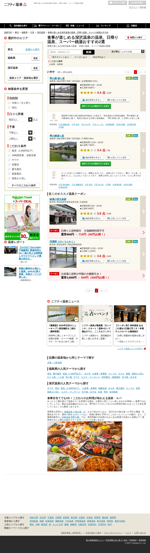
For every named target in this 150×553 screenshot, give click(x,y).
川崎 (37, 524)
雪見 (106, 392)
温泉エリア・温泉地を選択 (23, 78)
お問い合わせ (140, 533)
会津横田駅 (109, 124)
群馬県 (66, 517)
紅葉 (100, 392)
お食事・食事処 (99, 373)
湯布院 (110, 521)
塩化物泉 (113, 392)
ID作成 (143, 7)
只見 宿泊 (75, 124)
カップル (112, 373)
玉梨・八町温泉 (54, 362)
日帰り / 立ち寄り (21, 103)
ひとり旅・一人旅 (55, 377)
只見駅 (61, 127)
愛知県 (105, 517)
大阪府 (82, 517)
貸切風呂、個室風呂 (111, 377)
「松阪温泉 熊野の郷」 (70, 417)
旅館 (128, 373)
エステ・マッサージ (90, 377)
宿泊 (49, 373)
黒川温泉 (101, 521)
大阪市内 (82, 524)
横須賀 (44, 524)
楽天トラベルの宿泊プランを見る (95, 106)
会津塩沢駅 (63, 187)
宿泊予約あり (99, 57)
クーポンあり (81, 57)
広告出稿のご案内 (93, 533)
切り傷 (69, 377)
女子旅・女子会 (129, 377)
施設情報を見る (92, 100)
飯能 (66, 524)
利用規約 (133, 540)
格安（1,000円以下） (73, 373)
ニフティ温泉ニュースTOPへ (130, 349)
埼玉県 (43, 517)
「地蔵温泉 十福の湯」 (73, 412)
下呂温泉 (69, 521)
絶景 (138, 388)
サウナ (76, 377)
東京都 (74, 517)
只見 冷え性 (85, 124)
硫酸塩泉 (102, 388)
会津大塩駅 (120, 124)
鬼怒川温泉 (120, 521)
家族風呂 (16, 173)
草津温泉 (34, 521)
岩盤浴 (15, 164)
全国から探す (32, 49)
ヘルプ (128, 533)
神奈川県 (34, 517)
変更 (35, 58)
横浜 (32, 524)
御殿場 (73, 524)
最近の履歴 (137, 3)
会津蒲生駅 (117, 185)
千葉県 (50, 517)
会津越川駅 (131, 124)
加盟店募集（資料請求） (71, 533)
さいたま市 (57, 524)
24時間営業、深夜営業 (24, 155)
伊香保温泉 (80, 521)
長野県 (97, 517)
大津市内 (102, 524)
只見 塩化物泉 (64, 185)
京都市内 (92, 524)
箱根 (42, 521)
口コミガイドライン (113, 533)
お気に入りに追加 (118, 100)
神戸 (110, 524)
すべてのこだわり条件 (24, 185)
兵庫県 (58, 517)
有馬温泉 (49, 521)
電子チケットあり (60, 57)
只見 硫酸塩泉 (64, 124)
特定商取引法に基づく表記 (117, 540)
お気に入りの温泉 (117, 3)
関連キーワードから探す (16, 528)
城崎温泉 (59, 521)
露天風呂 (57, 373)
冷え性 (87, 373)
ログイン (133, 7)
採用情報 (142, 540)
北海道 (89, 517)
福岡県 (113, 517)
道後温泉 (91, 521)
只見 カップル (98, 124)
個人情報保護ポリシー (95, 540)
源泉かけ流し (138, 373)
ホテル (121, 373)
